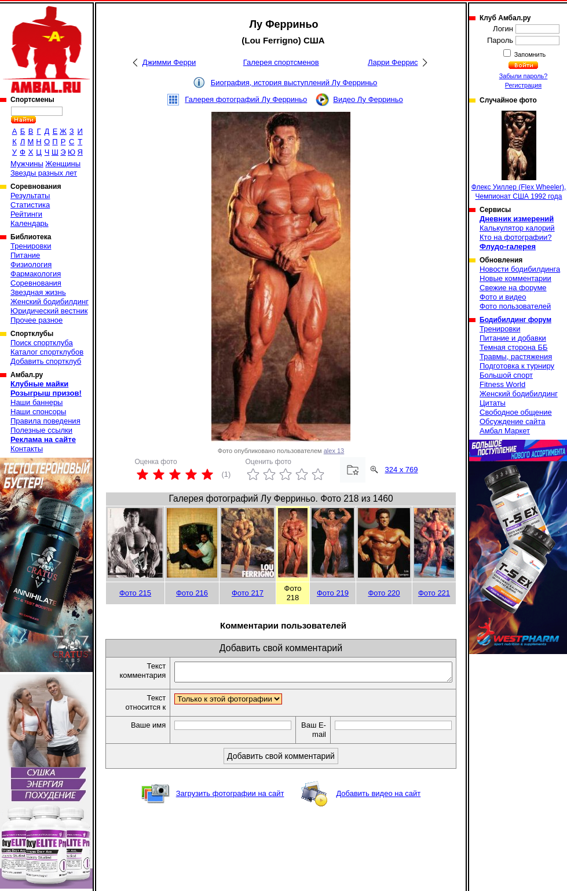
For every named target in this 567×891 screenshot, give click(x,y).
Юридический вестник (48, 310)
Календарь (29, 223)
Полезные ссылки (41, 430)
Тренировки (30, 246)
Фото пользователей (515, 306)
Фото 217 (248, 593)
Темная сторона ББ (514, 347)
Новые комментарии (515, 278)
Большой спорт (506, 375)
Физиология (31, 264)
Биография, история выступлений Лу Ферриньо (294, 82)
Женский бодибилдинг (49, 301)
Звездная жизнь (38, 292)
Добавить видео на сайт (378, 797)
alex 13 (334, 450)
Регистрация (523, 85)
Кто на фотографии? (516, 237)
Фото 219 (333, 593)
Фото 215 (135, 593)
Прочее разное (36, 320)
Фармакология (35, 273)
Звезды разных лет (43, 173)
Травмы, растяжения (516, 356)
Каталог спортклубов (46, 352)
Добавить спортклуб (45, 361)
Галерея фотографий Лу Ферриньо (246, 99)
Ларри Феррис (393, 62)
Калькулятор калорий (517, 228)
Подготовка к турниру (517, 365)
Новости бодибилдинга (520, 269)
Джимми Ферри (169, 62)
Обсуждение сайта (512, 421)
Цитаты (493, 403)
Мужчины (26, 163)
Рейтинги (26, 214)
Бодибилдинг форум (515, 320)
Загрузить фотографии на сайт (230, 797)
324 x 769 (401, 469)
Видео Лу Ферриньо (368, 99)
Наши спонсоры (38, 411)
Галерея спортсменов (281, 62)
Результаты (30, 195)
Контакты (26, 448)
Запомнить (529, 54)
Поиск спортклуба (41, 342)
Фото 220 (384, 593)
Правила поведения (45, 421)
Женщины (63, 163)
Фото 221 (434, 593)
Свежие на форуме (513, 287)
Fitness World (502, 384)
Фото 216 (192, 593)
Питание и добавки (513, 338)
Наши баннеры (36, 402)
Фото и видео (503, 297)
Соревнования (35, 283)
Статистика (30, 204)
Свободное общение (516, 412)
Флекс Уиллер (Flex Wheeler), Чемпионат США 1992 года (518, 155)
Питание (25, 255)
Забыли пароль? (523, 75)
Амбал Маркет (505, 430)
